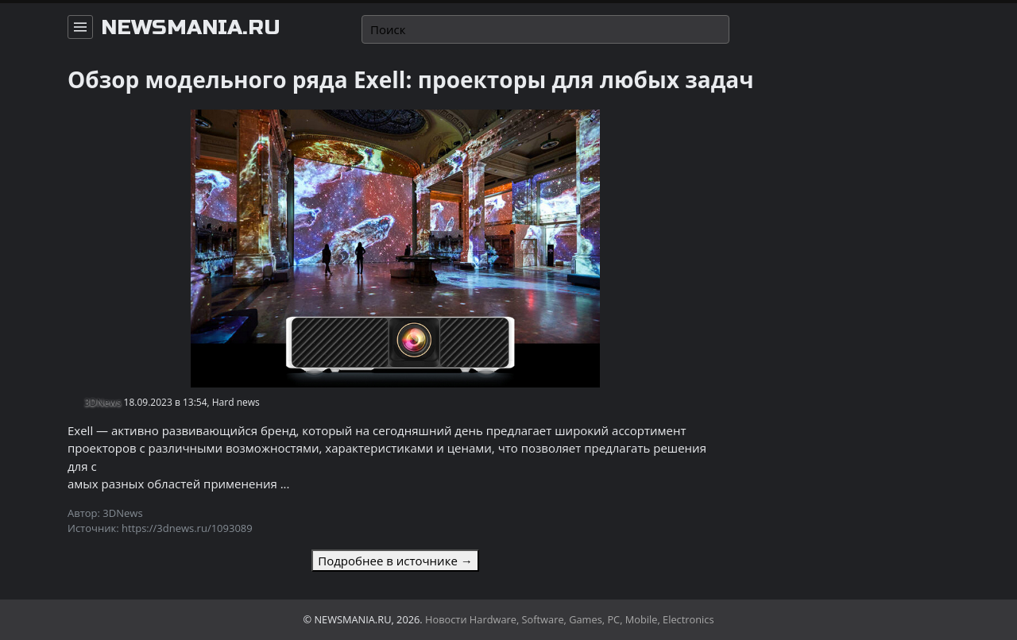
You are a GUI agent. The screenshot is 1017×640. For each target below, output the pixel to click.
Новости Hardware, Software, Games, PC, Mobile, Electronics (569, 619)
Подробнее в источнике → (395, 561)
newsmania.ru (190, 27)
